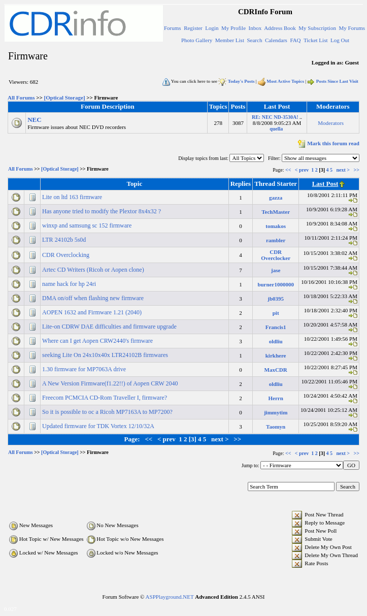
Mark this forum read (327, 143)
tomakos (275, 226)
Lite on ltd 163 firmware (73, 197)
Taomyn (275, 427)
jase (275, 270)
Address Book (280, 28)
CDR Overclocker (275, 255)
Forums (172, 28)
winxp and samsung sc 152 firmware (87, 225)
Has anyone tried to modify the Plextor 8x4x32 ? (102, 211)
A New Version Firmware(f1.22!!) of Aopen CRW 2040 (111, 383)
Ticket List (316, 40)
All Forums (21, 97)
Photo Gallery (196, 40)
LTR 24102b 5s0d (64, 239)
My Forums (352, 28)
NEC (34, 119)
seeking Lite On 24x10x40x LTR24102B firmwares (106, 355)
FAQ (295, 40)
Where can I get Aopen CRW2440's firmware (98, 340)
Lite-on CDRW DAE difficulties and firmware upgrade (110, 326)
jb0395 (276, 299)
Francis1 (275, 327)
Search (254, 40)
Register (193, 28)
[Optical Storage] (64, 97)
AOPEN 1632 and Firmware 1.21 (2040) (92, 312)
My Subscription (317, 28)
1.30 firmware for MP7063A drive (84, 369)
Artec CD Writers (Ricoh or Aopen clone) (94, 269)
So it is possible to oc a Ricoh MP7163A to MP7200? (108, 411)
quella (276, 129)
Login (211, 28)
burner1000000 (275, 284)
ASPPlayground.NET (170, 597)
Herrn (275, 398)
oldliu (276, 341)
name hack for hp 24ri (69, 283)
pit (276, 313)
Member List (229, 40)
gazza (275, 197)
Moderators (331, 123)
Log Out (339, 40)
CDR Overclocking (66, 254)
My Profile (233, 28)
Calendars (276, 40)
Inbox (255, 28)
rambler (275, 240)
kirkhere (275, 355)
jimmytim (275, 412)
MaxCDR (275, 370)
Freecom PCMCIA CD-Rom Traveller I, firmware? (105, 397)
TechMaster (275, 212)
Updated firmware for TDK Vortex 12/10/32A (98, 426)
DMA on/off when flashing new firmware (93, 298)
